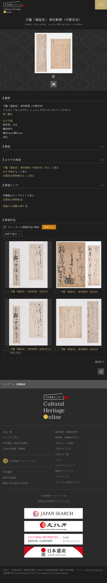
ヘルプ (58, 459)
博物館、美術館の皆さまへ (68, 437)
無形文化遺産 (9, 477)
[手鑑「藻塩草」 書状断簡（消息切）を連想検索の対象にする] (6, 291)
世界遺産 (7, 472)
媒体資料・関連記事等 (66, 432)
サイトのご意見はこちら (67, 482)
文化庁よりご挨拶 (64, 443)
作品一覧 (7, 432)
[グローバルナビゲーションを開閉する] (101, 4)
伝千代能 (8, 120)
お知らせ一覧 (62, 454)
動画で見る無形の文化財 (15, 483)
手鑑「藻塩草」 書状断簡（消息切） (29, 291)
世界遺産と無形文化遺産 (15, 443)
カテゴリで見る (11, 437)
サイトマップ (62, 476)
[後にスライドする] (99, 362)
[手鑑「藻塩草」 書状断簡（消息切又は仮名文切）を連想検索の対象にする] (6, 349)
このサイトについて (65, 465)
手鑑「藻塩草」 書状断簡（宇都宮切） (23, 167)
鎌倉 (10, 114)
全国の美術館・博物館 (14, 448)
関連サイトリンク (64, 471)
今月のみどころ (63, 448)
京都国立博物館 (11, 175)
